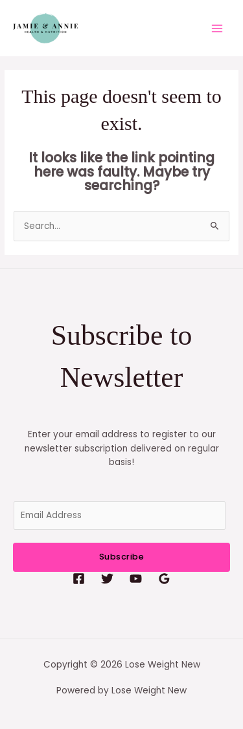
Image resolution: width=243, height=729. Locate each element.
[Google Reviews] (164, 578)
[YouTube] (136, 578)
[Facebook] (79, 578)
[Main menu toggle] (217, 28)
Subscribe (122, 556)
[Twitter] (107, 578)
